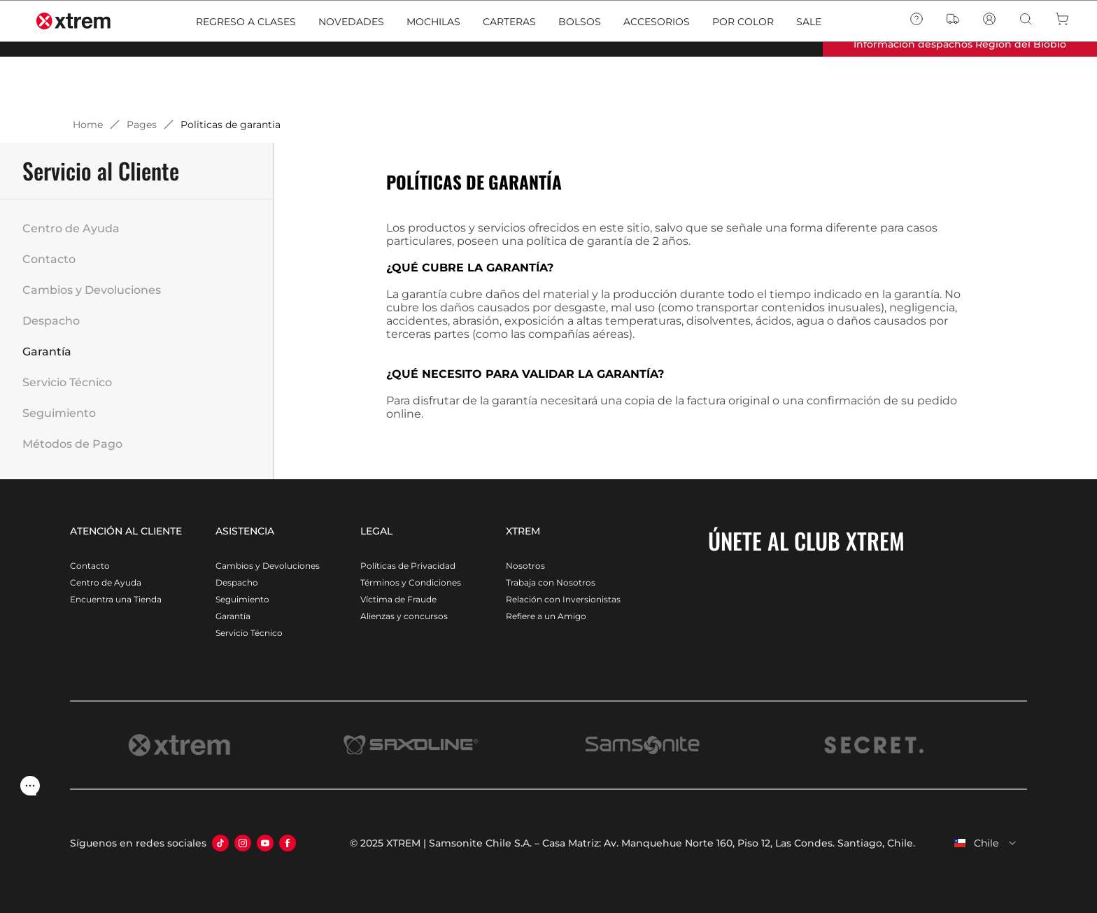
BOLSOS (579, 78)
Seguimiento (59, 413)
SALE (808, 78)
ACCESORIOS (656, 78)
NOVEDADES (351, 78)
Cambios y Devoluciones (91, 290)
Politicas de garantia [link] (231, 124)
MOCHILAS (433, 78)
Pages (142, 124)
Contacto (49, 259)
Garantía (46, 351)
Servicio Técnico (67, 382)
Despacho (51, 320)
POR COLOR (743, 78)
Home (88, 124)
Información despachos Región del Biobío (960, 44)
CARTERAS (509, 78)
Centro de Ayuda (71, 228)
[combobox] (976, 843)
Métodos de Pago (72, 444)
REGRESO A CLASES (246, 78)
